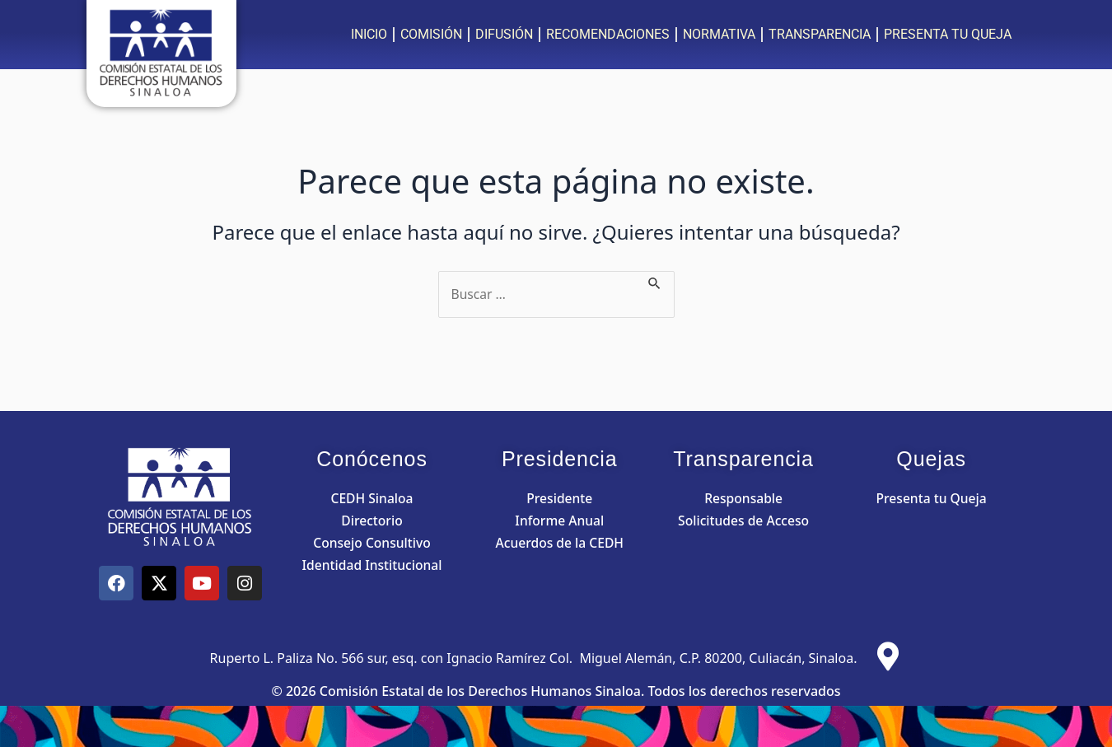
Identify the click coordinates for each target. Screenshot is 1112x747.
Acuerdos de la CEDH (559, 543)
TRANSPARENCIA (820, 34)
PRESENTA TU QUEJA (948, 34)
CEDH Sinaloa (371, 498)
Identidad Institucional (372, 565)
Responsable (743, 498)
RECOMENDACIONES (608, 34)
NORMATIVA (719, 34)
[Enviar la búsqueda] (656, 281)
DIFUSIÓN (504, 34)
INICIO (369, 34)
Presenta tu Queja (931, 498)
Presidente (559, 498)
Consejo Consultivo (372, 543)
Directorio (371, 520)
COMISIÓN (431, 34)
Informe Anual (559, 520)
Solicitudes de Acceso (743, 520)
